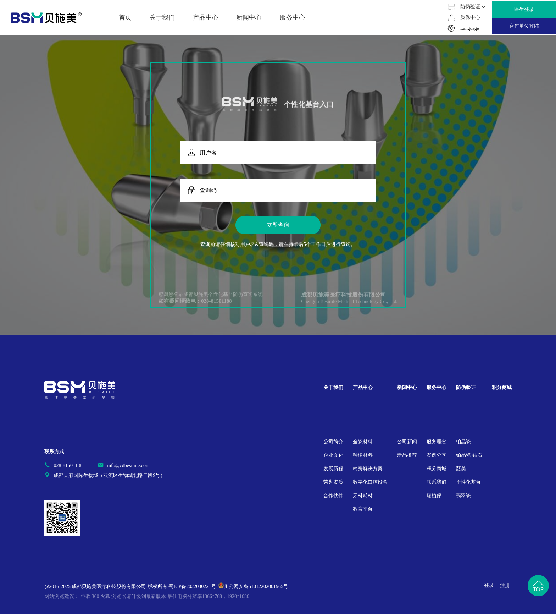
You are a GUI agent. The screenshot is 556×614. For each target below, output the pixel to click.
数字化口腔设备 (370, 482)
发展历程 (333, 468)
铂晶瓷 (463, 441)
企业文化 (333, 455)
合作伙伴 (333, 495)
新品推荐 (407, 455)
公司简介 (333, 441)
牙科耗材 (363, 495)
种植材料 (363, 455)
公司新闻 (407, 441)
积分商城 (436, 468)
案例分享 (436, 455)
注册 (505, 585)
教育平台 (363, 509)
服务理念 (436, 441)
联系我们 (436, 482)
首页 (125, 17)
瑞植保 (434, 495)
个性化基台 (468, 482)
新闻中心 (407, 387)
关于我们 (333, 387)
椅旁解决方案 (368, 468)
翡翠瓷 (463, 495)
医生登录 (524, 9)
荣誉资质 (333, 482)
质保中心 (469, 17)
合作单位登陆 (524, 26)
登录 (489, 585)
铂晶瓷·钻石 (469, 455)
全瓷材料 (363, 441)
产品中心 (363, 387)
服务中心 (436, 387)
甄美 (461, 468)
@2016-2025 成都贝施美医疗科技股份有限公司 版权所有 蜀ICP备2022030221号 (130, 586)
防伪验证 (466, 387)
